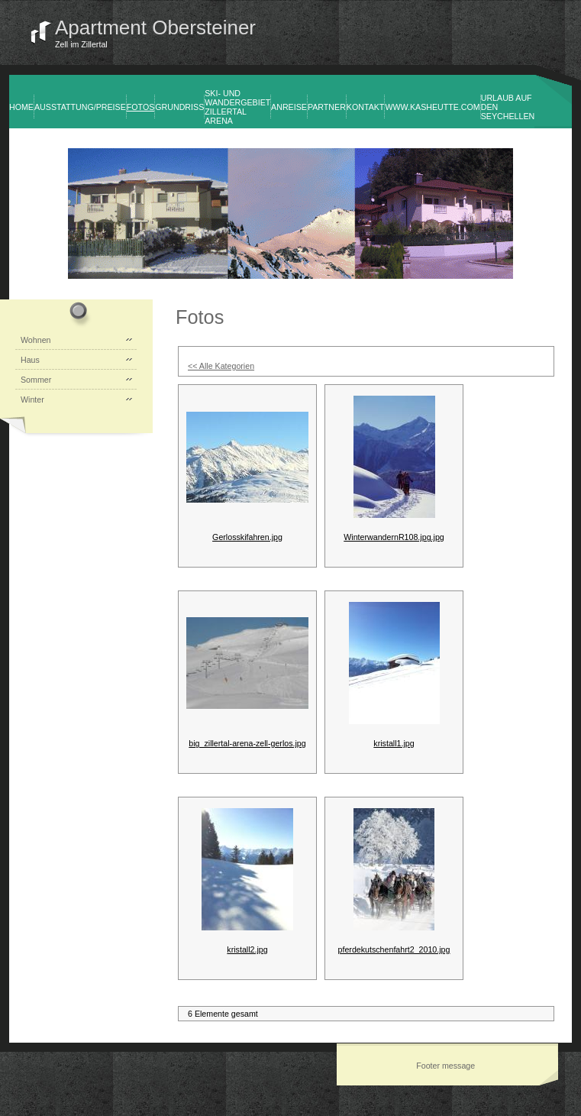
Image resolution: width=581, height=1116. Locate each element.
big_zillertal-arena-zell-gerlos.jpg (247, 743)
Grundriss (179, 107)
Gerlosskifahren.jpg (247, 537)
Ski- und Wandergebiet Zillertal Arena (237, 107)
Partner (327, 107)
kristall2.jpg (247, 949)
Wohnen (36, 340)
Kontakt (366, 107)
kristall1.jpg (393, 743)
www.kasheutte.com (432, 107)
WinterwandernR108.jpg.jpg (394, 537)
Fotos (141, 107)
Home (21, 107)
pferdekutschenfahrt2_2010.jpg (394, 949)
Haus (30, 359)
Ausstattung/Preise (80, 107)
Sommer (36, 379)
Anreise (289, 107)
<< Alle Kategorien (221, 365)
